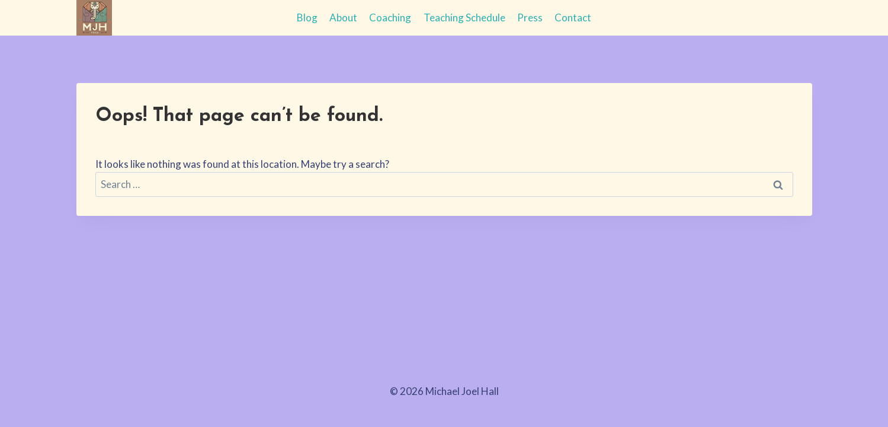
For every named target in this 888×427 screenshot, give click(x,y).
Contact (572, 17)
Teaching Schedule (464, 17)
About (343, 17)
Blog (307, 17)
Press (530, 17)
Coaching (390, 17)
